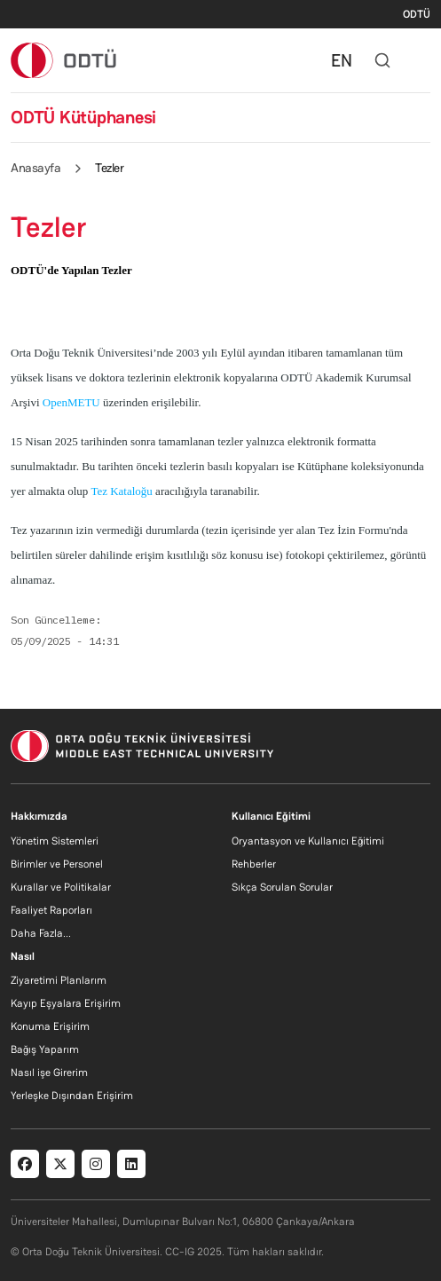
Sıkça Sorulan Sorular (282, 887)
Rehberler (254, 864)
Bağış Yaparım (45, 1049)
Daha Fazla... (41, 933)
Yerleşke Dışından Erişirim (72, 1095)
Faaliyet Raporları (51, 910)
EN (341, 60)
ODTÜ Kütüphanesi (83, 117)
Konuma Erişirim (50, 1026)
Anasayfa (35, 168)
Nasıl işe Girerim (49, 1072)
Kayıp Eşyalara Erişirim (66, 1003)
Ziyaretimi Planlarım (58, 980)
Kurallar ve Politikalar (61, 887)
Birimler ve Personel (57, 864)
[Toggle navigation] (421, 60)
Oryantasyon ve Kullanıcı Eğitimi (308, 841)
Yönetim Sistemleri (54, 841)
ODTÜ (416, 14)
